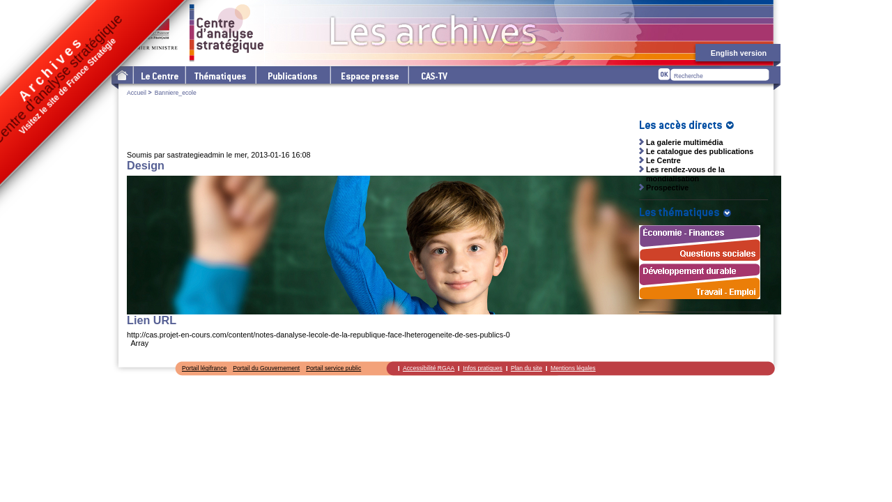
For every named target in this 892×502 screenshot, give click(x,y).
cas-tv (433, 75)
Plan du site (526, 368)
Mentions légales (573, 368)
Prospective (667, 187)
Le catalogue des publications (699, 151)
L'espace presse (369, 75)
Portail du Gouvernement (266, 368)
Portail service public (333, 368)
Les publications (292, 75)
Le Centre (158, 75)
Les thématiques (220, 75)
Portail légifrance (204, 368)
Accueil (136, 92)
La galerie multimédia (684, 142)
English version (739, 53)
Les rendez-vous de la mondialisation (685, 174)
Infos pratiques (482, 368)
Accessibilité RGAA (428, 368)
